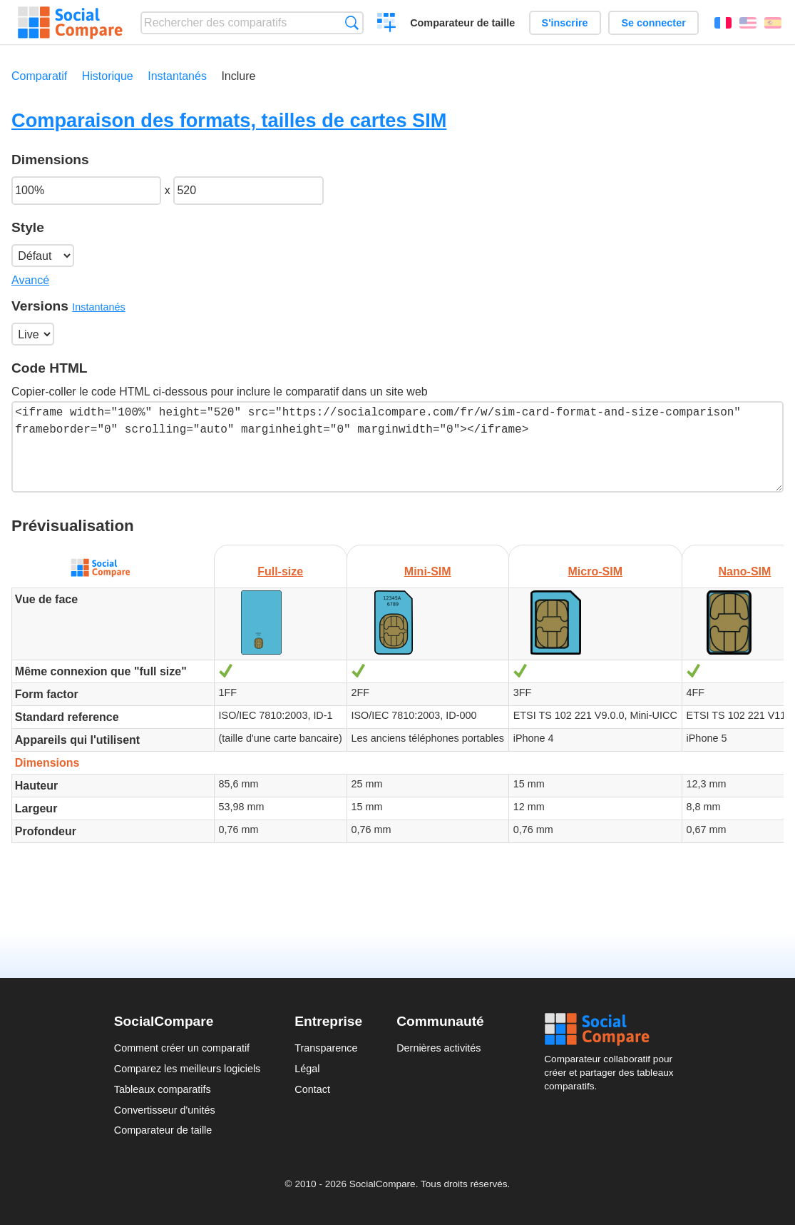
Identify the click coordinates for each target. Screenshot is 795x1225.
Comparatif (39, 76)
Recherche (352, 22)
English (747, 23)
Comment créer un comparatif (182, 1048)
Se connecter (653, 23)
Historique (107, 76)
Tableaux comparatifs (162, 1089)
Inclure (238, 76)
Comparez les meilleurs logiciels (187, 1068)
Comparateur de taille (462, 23)
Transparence (325, 1048)
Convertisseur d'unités (164, 1110)
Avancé (30, 280)
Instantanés (177, 76)
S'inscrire (565, 23)
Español (772, 23)
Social (612, 1029)
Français (723, 23)
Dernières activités (438, 1048)
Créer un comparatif (386, 24)
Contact (312, 1089)
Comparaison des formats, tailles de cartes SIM (228, 120)
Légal (306, 1068)
